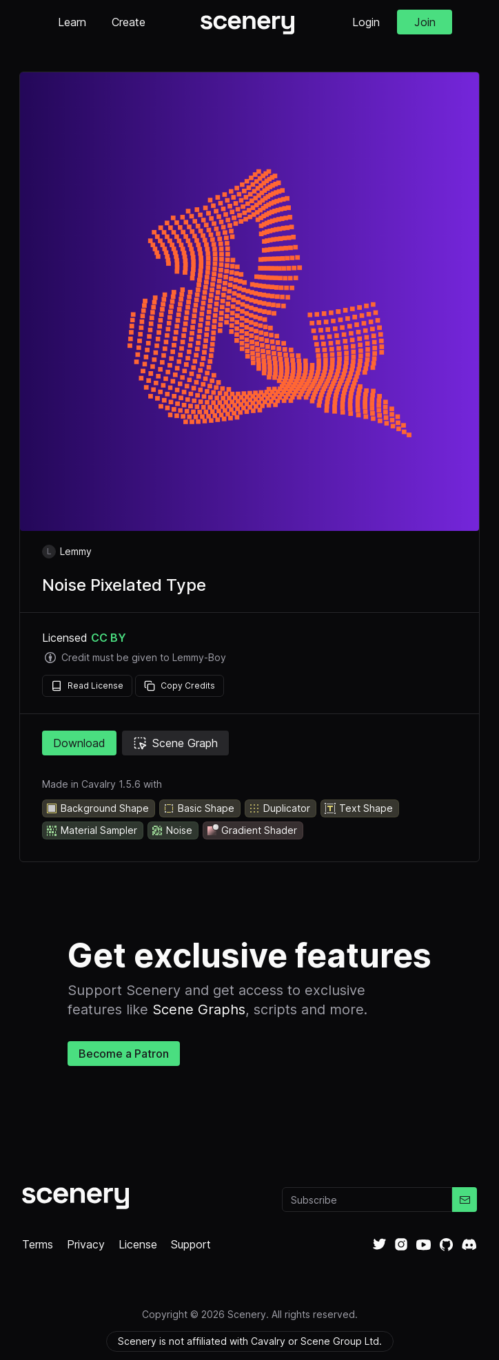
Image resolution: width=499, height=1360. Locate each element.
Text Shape (358, 808)
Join (425, 22)
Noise (171, 830)
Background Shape (97, 808)
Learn (72, 22)
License (138, 1244)
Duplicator (279, 808)
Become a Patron (124, 1053)
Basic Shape (198, 808)
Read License (87, 685)
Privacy (86, 1244)
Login (366, 22)
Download (79, 743)
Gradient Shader (251, 830)
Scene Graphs (198, 1009)
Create (128, 22)
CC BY (108, 638)
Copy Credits (179, 685)
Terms (37, 1244)
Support (191, 1244)
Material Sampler (91, 830)
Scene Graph (175, 743)
